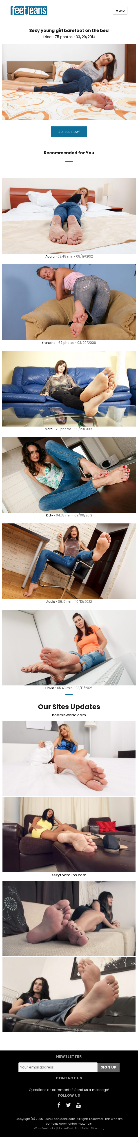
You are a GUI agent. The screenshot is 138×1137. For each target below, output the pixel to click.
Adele (50, 601)
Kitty (49, 515)
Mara (49, 429)
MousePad (65, 1128)
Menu (120, 11)
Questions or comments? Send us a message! (69, 1089)
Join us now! (69, 131)
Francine (49, 342)
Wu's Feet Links (44, 1128)
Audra (50, 256)
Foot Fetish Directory (89, 1128)
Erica (47, 36)
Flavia (49, 688)
